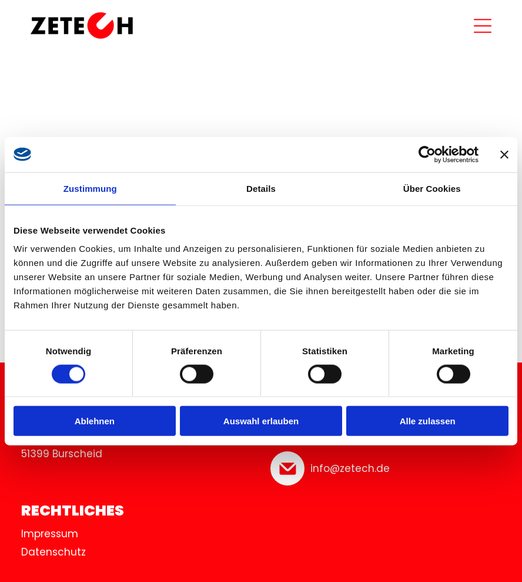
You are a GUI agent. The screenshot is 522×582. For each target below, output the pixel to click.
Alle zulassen (428, 421)
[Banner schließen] (504, 154)
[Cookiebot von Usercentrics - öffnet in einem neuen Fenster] (427, 154)
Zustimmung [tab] (90, 188)
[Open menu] (482, 26)
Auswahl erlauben (261, 421)
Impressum (49, 534)
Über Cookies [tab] (432, 188)
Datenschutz (53, 552)
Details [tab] (261, 188)
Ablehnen (95, 421)
